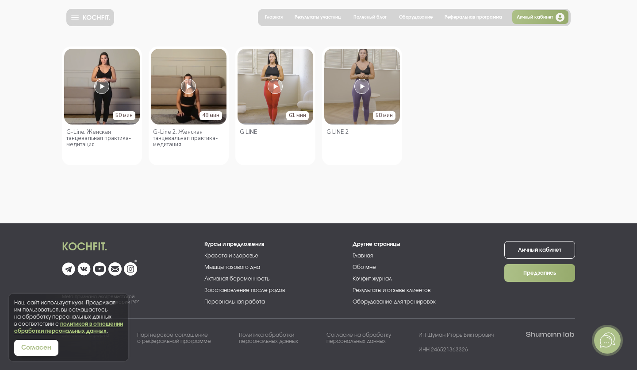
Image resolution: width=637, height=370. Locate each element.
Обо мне (364, 267)
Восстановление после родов (244, 290)
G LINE (248, 132)
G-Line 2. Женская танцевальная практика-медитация (185, 138)
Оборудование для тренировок (394, 301)
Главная (274, 17)
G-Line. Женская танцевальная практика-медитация (98, 138)
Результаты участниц (318, 17)
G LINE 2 (337, 132)
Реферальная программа (473, 17)
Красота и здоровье (231, 255)
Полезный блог (370, 17)
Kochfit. (84, 247)
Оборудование (416, 17)
